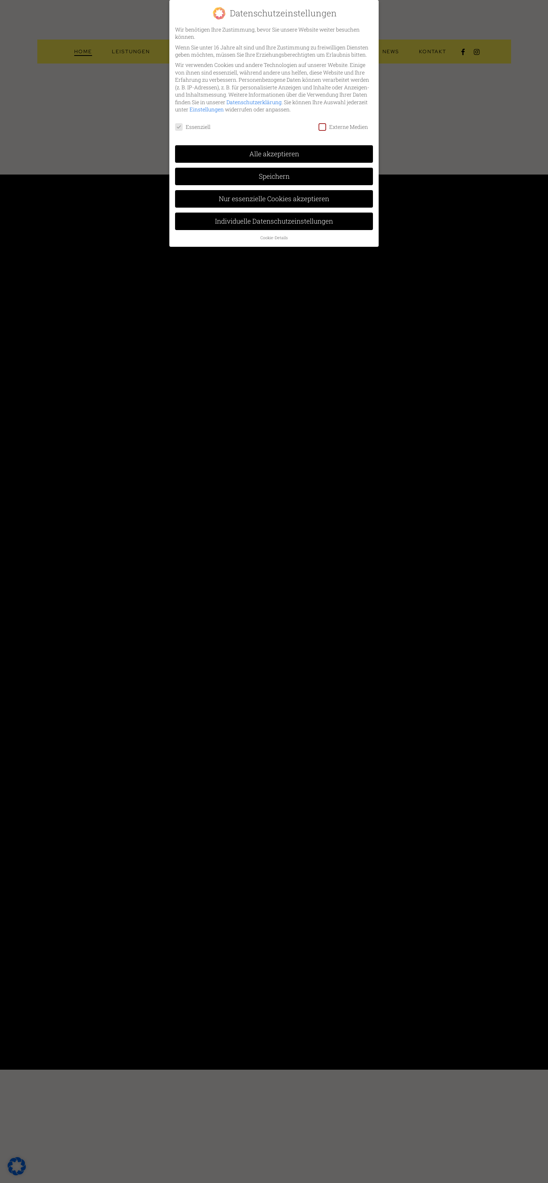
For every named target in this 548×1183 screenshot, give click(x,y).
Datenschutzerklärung (254, 102)
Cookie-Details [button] (274, 237)
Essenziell (192, 126)
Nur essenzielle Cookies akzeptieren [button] (274, 198)
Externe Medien (343, 126)
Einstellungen (207, 109)
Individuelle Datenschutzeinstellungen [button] (274, 221)
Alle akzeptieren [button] (274, 153)
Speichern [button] (274, 176)
